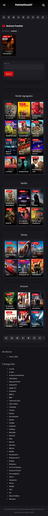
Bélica (11, 394)
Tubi (10, 489)
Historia (12, 435)
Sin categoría (14, 473)
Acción (11, 369)
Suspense (13, 480)
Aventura (12, 391)
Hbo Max (12, 432)
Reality (11, 461)
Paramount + (14, 454)
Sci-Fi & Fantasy (15, 467)
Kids (10, 439)
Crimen (11, 410)
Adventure (13, 378)
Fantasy (12, 429)
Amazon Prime (14, 381)
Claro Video (13, 404)
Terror (11, 483)
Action (11, 372)
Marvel (11, 442)
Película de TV (14, 458)
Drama (11, 420)
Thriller (11, 486)
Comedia (12, 407)
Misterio (12, 445)
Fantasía (12, 426)
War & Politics (14, 496)
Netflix (11, 451)
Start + (11, 477)
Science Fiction (15, 470)
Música (11, 448)
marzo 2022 (13, 356)
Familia (11, 423)
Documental (13, 416)
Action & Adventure (16, 375)
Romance (12, 464)
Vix (10, 493)
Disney (11, 413)
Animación (13, 385)
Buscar (6, 63)
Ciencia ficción (14, 401)
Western (12, 499)
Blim (10, 397)
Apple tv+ (12, 388)
